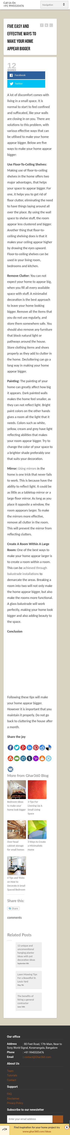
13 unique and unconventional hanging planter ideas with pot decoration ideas (26, 952)
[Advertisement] (38, 664)
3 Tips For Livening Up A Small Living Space (35, 807)
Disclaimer (13, 1098)
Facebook (62, 561)
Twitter (65, 556)
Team (10, 1070)
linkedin (65, 566)
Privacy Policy (15, 1103)
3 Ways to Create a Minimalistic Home (37, 845)
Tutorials (12, 1075)
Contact (11, 1080)
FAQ (9, 1093)
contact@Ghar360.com (37, 1057)
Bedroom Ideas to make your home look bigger (16, 805)
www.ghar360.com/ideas (37, 1131)
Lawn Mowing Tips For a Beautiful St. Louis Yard (27, 978)
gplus (62, 571)
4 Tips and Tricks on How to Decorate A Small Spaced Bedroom (16, 883)
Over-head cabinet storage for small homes (15, 845)
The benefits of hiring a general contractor (26, 1000)
